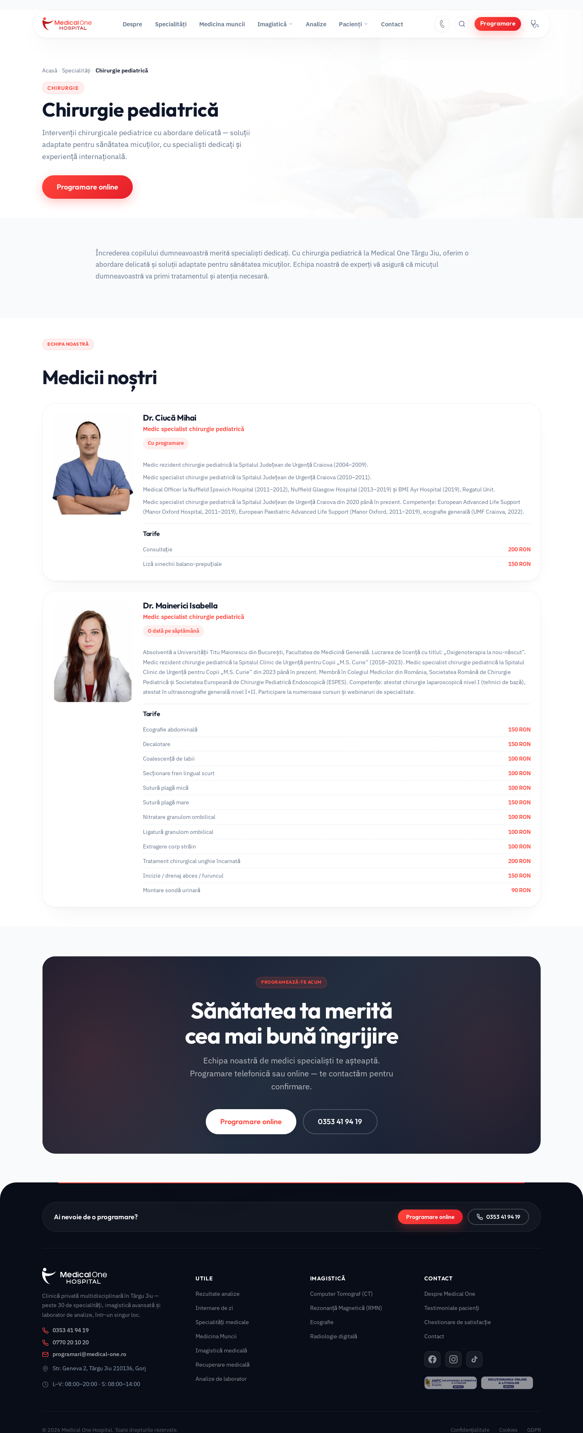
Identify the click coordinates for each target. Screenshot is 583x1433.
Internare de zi (214, 1308)
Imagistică (275, 24)
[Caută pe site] (462, 24)
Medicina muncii (222, 24)
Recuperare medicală (223, 1364)
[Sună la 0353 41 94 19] (442, 24)
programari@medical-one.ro (84, 1354)
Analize (316, 24)
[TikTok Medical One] (474, 1359)
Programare (497, 23)
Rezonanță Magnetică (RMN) (346, 1308)
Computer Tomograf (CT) (341, 1293)
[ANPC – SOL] (507, 1383)
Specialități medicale (222, 1322)
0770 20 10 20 (65, 1342)
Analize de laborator (221, 1378)
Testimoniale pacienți (451, 1308)
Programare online (87, 186)
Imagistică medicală (221, 1350)
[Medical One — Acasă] (67, 23)
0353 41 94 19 (339, 1130)
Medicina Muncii (216, 1336)
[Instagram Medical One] (453, 1359)
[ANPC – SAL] (450, 1383)
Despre (132, 24)
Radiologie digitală (333, 1336)
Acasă (49, 70)
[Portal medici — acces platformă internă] (535, 24)
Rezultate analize (218, 1293)
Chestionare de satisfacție (457, 1322)
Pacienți (353, 24)
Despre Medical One (449, 1293)
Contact (392, 24)
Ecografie (322, 1322)
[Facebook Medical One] (432, 1359)
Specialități (171, 24)
